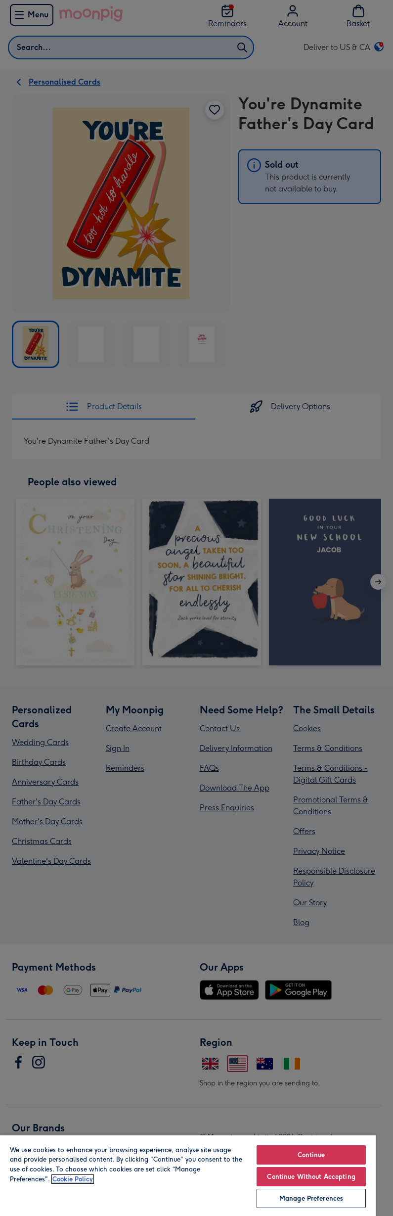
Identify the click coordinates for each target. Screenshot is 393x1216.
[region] (188, 1175)
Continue (311, 1155)
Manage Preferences (311, 1198)
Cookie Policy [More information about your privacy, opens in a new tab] (72, 1179)
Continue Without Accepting (311, 1176)
